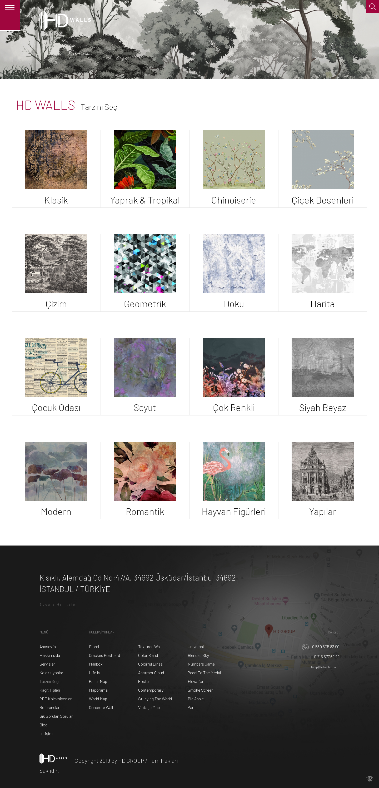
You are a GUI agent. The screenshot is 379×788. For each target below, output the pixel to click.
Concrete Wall (101, 707)
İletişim (46, 733)
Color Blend (148, 655)
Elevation (196, 681)
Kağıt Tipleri (49, 689)
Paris (192, 707)
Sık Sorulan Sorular (56, 715)
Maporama (98, 689)
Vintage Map (149, 707)
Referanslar (49, 707)
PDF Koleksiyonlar (55, 698)
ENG (327, 15)
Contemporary (150, 689)
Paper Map (98, 681)
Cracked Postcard (104, 655)
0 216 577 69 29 (322, 656)
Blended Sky (198, 655)
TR (338, 15)
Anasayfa (47, 646)
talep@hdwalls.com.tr (325, 667)
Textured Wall (149, 646)
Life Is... (96, 672)
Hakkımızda (49, 655)
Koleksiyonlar (51, 672)
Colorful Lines (150, 663)
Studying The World (155, 698)
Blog (43, 724)
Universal (196, 646)
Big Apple (196, 698)
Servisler (47, 663)
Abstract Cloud (151, 672)
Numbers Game (201, 663)
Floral (94, 646)
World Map (98, 698)
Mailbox (95, 663)
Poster (144, 681)
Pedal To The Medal (204, 672)
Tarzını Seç (49, 681)
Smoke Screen (200, 689)
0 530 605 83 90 (321, 646)
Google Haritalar (58, 604)
